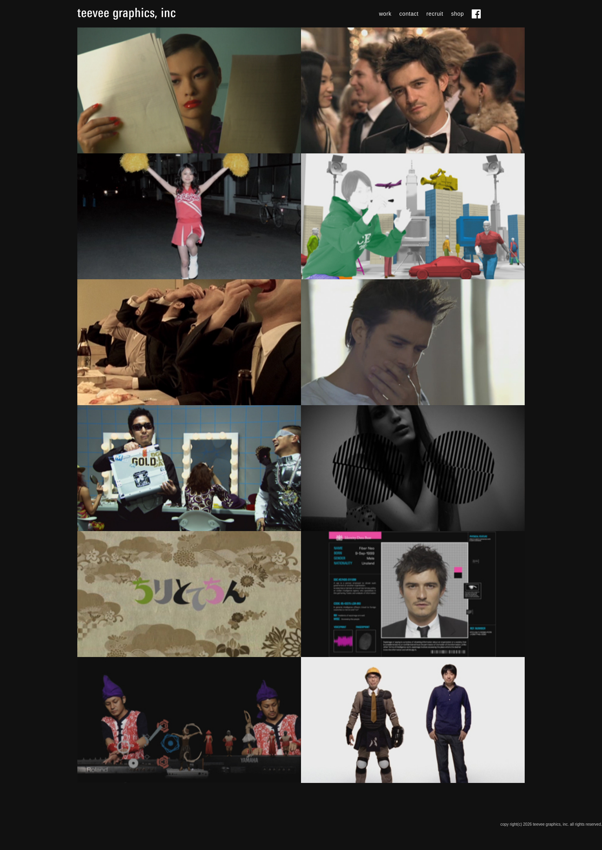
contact (409, 14)
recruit (435, 14)
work (385, 14)
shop (457, 14)
